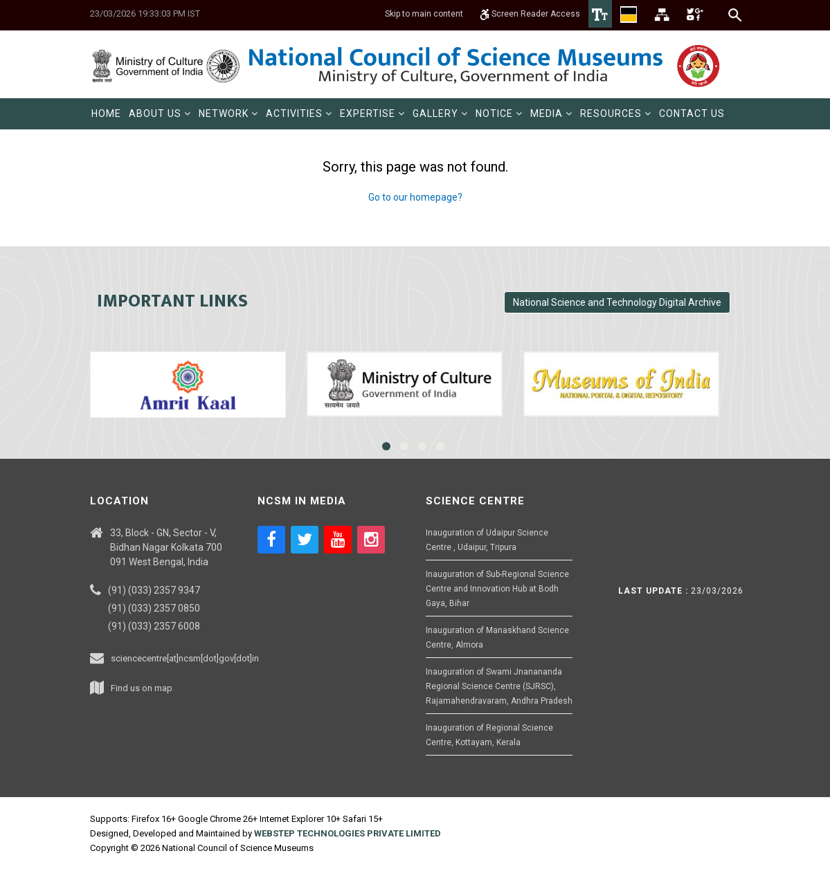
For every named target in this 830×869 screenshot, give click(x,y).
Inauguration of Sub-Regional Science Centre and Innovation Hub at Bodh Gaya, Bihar (497, 588)
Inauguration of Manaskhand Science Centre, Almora (497, 637)
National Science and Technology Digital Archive (617, 302)
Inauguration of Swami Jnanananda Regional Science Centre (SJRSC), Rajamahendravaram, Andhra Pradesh (499, 686)
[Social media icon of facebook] (271, 540)
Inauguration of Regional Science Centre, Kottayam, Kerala (489, 735)
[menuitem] (106, 113)
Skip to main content (424, 14)
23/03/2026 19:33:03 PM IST (145, 13)
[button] (160, 113)
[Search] (735, 14)
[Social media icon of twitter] (304, 540)
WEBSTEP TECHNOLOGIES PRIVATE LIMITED (347, 833)
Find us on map (141, 688)
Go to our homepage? (415, 197)
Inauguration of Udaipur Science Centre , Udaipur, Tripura (487, 540)
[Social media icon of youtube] (338, 540)
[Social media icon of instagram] (371, 540)
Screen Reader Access (530, 14)
